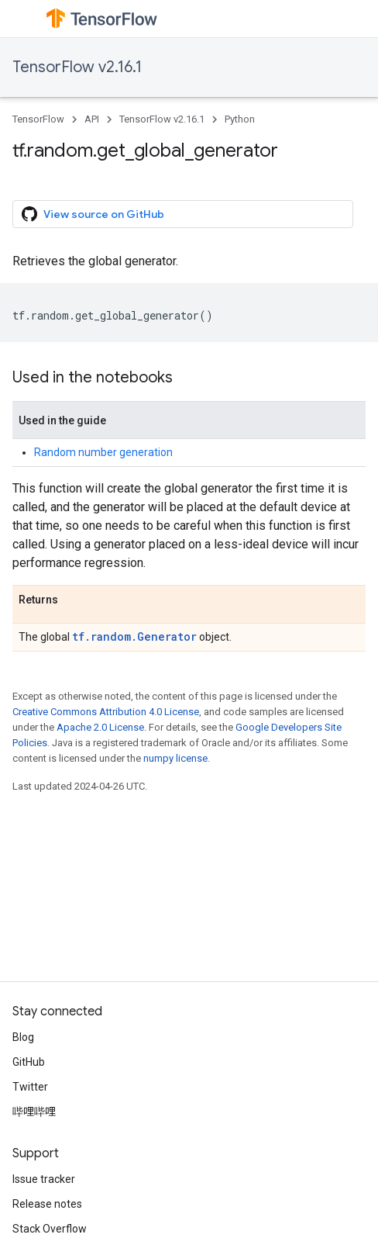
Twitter (30, 1087)
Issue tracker (43, 1179)
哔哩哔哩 (34, 1111)
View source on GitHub (93, 214)
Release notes (47, 1204)
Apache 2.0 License (100, 727)
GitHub (28, 1062)
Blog (23, 1037)
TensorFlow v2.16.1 (77, 67)
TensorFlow (38, 119)
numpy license (175, 758)
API (91, 119)
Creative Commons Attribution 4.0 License (105, 712)
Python (240, 119)
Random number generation (103, 452)
